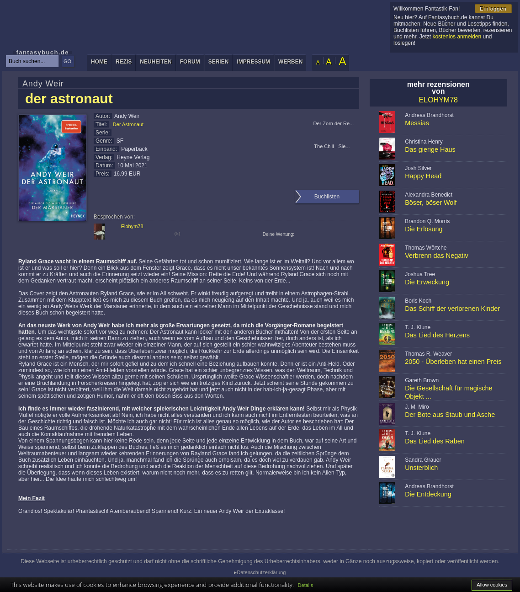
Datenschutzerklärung (261, 572)
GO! (68, 61)
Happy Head (423, 176)
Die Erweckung (427, 282)
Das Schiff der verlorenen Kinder (452, 308)
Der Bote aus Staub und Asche (450, 414)
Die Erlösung (423, 229)
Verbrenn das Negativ (436, 255)
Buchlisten (327, 196)
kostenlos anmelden (456, 36)
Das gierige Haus (430, 149)
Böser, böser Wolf (430, 202)
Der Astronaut (128, 124)
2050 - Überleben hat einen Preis (453, 361)
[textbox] (32, 61)
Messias (417, 123)
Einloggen (493, 8)
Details (305, 585)
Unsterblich (421, 467)
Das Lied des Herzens (437, 335)
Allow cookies (492, 584)
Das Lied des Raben (435, 441)
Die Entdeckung (428, 494)
